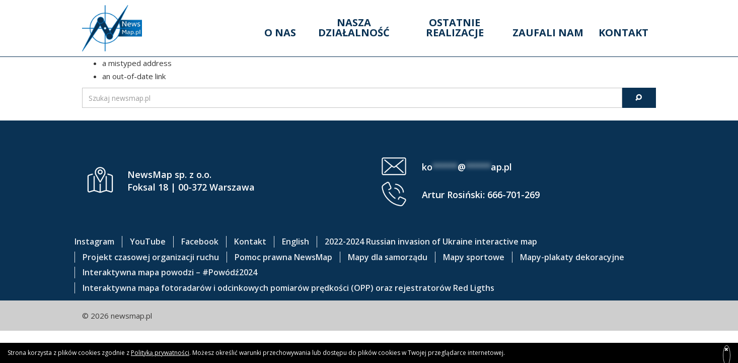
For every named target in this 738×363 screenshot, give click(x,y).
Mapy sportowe (473, 257)
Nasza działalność (354, 27)
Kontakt (623, 32)
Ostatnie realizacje (455, 27)
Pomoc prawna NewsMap (283, 257)
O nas (280, 32)
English (295, 241)
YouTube (148, 241)
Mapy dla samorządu (387, 257)
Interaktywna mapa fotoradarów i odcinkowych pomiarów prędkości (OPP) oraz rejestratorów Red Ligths (288, 287)
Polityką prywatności (160, 352)
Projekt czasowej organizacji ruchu (151, 257)
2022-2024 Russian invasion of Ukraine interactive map (431, 241)
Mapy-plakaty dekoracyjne (572, 257)
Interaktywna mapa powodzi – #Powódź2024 (170, 272)
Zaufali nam (547, 32)
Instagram (94, 241)
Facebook (199, 241)
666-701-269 (513, 195)
